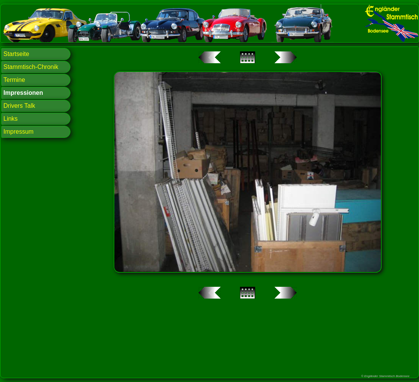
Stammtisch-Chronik (30, 67)
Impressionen (23, 93)
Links (10, 118)
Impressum (18, 131)
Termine (14, 80)
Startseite (16, 54)
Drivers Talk (19, 105)
